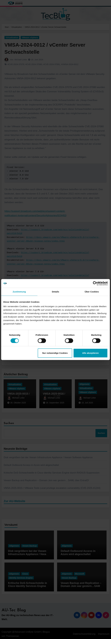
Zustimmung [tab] (19, 291)
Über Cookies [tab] (92, 291)
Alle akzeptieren (90, 353)
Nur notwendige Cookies (55, 353)
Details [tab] (55, 291)
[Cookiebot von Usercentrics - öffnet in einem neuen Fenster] (95, 283)
